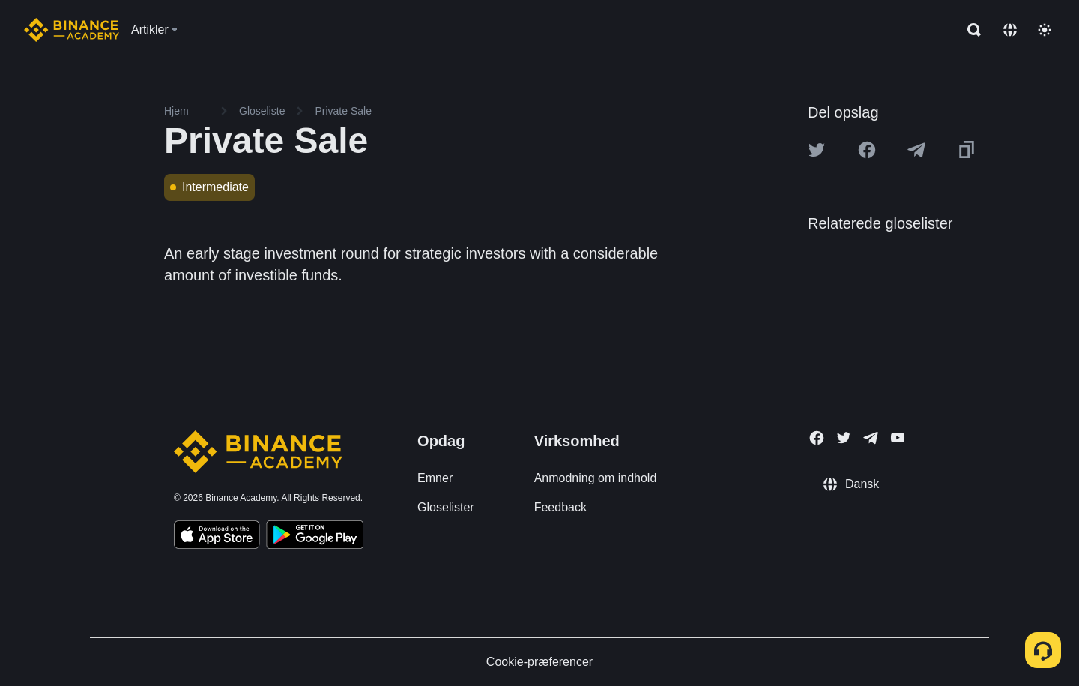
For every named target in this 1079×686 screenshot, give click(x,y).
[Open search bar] (969, 29)
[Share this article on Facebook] (867, 150)
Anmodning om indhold (595, 478)
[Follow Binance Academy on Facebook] (816, 437)
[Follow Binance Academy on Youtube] (897, 437)
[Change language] (1010, 29)
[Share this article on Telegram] (916, 150)
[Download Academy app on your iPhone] (217, 536)
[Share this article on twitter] (817, 150)
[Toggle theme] (1044, 30)
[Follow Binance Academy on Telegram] (870, 438)
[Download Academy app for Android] (314, 536)
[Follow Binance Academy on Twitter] (843, 438)
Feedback (560, 507)
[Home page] (71, 30)
